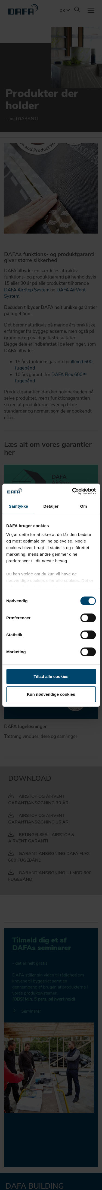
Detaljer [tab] (51, 506)
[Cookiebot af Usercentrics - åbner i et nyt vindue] (73, 491)
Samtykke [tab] (18, 506)
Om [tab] (83, 506)
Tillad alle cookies (50, 676)
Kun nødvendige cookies (51, 694)
